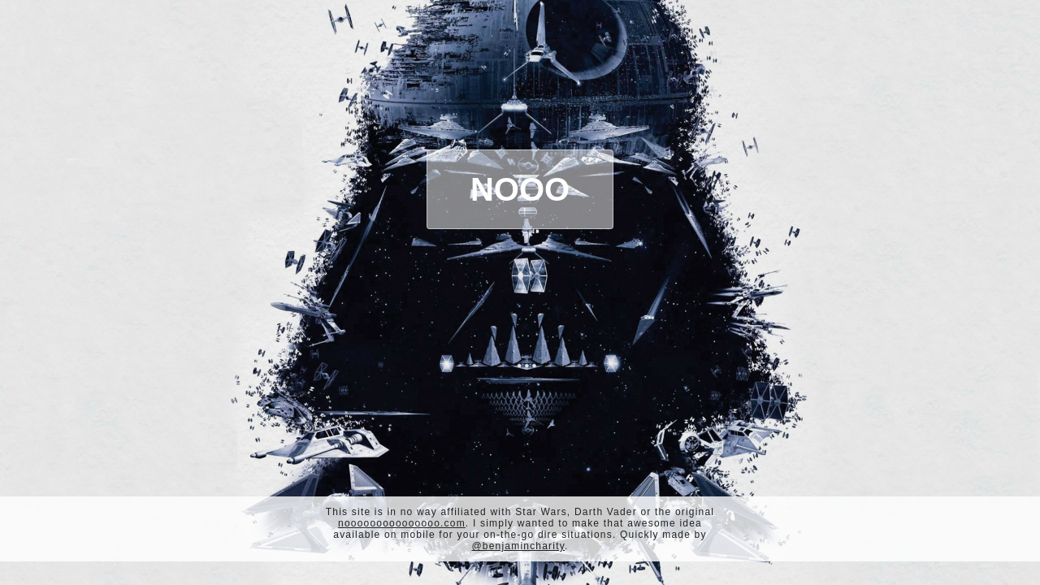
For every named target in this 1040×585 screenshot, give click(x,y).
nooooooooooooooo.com (402, 523)
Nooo (520, 189)
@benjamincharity (518, 546)
